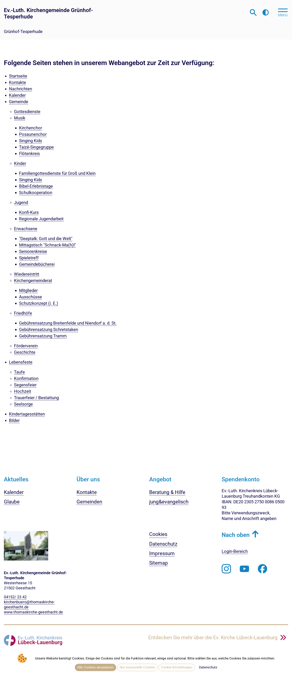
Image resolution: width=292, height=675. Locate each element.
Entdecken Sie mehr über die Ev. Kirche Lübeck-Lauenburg (213, 637)
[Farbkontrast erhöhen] (265, 12)
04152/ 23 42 (15, 597)
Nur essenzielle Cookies (137, 667)
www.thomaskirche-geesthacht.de (33, 612)
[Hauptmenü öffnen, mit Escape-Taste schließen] (282, 12)
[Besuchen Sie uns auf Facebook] (262, 569)
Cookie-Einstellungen (176, 667)
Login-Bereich (235, 551)
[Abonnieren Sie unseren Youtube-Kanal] (244, 569)
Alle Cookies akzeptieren (95, 667)
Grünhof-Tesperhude (23, 31)
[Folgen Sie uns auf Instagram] (226, 569)
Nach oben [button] (236, 534)
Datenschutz (208, 667)
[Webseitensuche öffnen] (253, 12)
